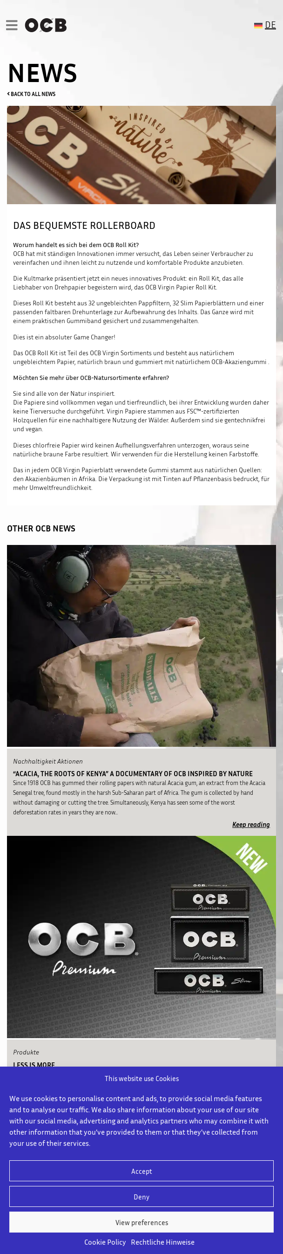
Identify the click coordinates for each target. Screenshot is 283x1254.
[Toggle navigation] (14, 25)
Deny (141, 1196)
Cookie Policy (105, 1242)
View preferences (141, 1222)
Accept (141, 1171)
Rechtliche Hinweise (163, 1242)
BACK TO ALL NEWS (31, 93)
